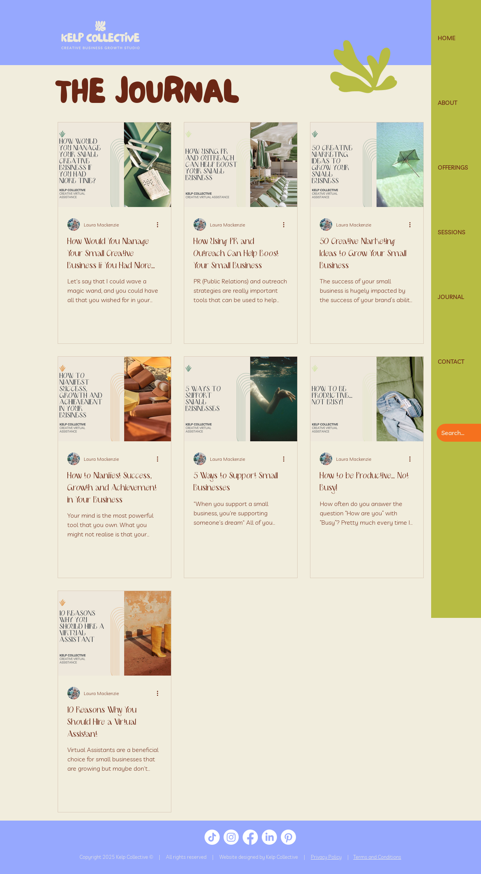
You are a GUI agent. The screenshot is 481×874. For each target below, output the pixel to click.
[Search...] (457, 433)
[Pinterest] (288, 837)
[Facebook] (250, 837)
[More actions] (160, 224)
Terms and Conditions (377, 857)
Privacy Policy (326, 857)
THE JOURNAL (147, 96)
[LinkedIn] (269, 837)
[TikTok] (212, 837)
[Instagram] (231, 837)
